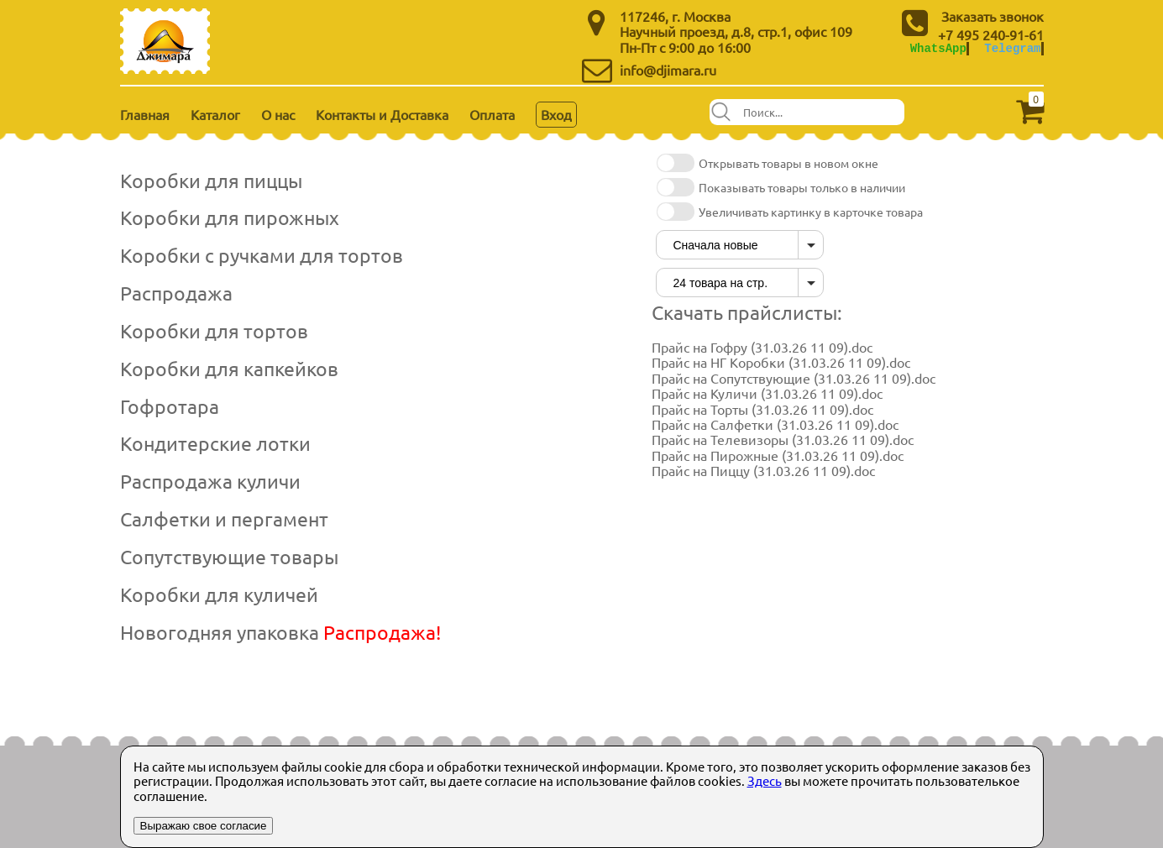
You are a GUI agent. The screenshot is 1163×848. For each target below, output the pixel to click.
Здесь (764, 780)
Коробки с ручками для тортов (261, 255)
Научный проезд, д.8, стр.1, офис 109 (736, 31)
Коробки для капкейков (229, 368)
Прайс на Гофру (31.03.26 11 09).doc (762, 346)
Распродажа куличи (210, 480)
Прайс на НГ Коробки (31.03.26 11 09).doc (781, 361)
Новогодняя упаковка (280, 632)
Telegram (1012, 48)
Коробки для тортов (214, 330)
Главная (145, 114)
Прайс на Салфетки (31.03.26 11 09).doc (775, 424)
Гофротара (169, 406)
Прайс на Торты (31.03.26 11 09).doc (762, 408)
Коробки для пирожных (229, 217)
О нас (278, 114)
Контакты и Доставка (382, 114)
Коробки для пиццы (211, 180)
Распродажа (176, 292)
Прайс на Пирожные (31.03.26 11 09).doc (778, 455)
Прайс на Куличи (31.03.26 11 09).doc (767, 393)
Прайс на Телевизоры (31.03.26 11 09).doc (783, 439)
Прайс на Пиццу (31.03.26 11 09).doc (763, 470)
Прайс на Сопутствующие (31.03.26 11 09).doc (793, 377)
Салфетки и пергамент (224, 518)
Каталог (215, 114)
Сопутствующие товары (229, 556)
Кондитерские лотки (215, 443)
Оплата (492, 114)
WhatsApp (938, 48)
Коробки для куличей (219, 594)
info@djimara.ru (668, 69)
